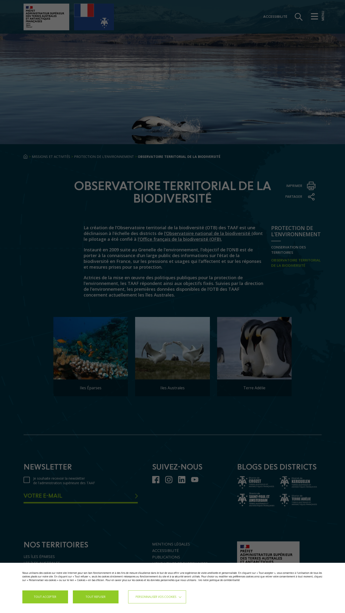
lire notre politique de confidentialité (219, 580)
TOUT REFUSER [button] (96, 597)
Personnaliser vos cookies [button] (156, 597)
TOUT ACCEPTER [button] (45, 597)
